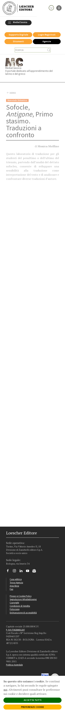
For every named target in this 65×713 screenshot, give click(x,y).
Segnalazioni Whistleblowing (23, 599)
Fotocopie (14, 609)
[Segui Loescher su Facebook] (9, 571)
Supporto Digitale (18, 34)
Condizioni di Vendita (20, 605)
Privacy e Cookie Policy (21, 596)
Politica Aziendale (14, 664)
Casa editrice (16, 579)
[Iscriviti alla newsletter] (35, 571)
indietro (11, 92)
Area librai (14, 585)
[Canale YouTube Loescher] (29, 571)
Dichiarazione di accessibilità (23, 612)
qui (5, 689)
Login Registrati (46, 34)
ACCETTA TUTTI (32, 700)
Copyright (14, 602)
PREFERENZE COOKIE (32, 707)
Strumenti (18, 41)
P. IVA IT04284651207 (15, 629)
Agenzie (46, 41)
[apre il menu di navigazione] (59, 7)
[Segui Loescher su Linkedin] (22, 571)
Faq (11, 589)
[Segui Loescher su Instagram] (16, 571)
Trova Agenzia (16, 582)
